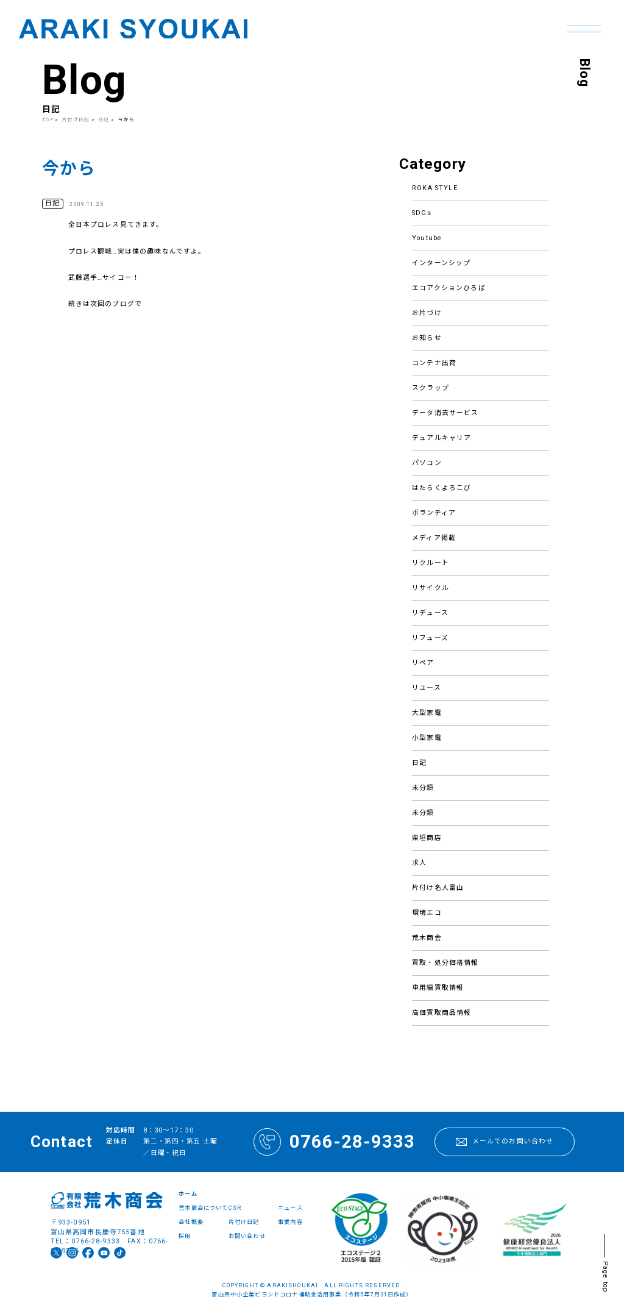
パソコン (427, 463)
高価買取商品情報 (441, 1013)
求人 (419, 863)
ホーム (188, 1193)
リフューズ (430, 638)
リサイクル (430, 588)
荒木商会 (427, 938)
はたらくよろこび (441, 488)
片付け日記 (76, 120)
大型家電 (427, 713)
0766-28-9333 (334, 1142)
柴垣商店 (427, 838)
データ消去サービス (445, 413)
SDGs (421, 213)
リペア (423, 663)
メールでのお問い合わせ (505, 1141)
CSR (235, 1207)
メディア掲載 (434, 538)
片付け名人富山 (438, 888)
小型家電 (427, 738)
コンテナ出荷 (434, 363)
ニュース (290, 1207)
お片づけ (427, 313)
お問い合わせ (247, 1235)
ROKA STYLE (435, 188)
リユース (426, 688)
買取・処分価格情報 (445, 963)
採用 (185, 1235)
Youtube (427, 238)
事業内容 (290, 1221)
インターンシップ (441, 263)
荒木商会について (203, 1207)
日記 (419, 763)
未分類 (423, 788)
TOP (47, 120)
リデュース (430, 613)
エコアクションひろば (449, 288)
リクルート (430, 563)
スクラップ (430, 388)
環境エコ (427, 913)
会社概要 (191, 1221)
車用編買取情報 (438, 988)
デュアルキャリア (441, 438)
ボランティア (434, 513)
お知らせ (427, 338)
